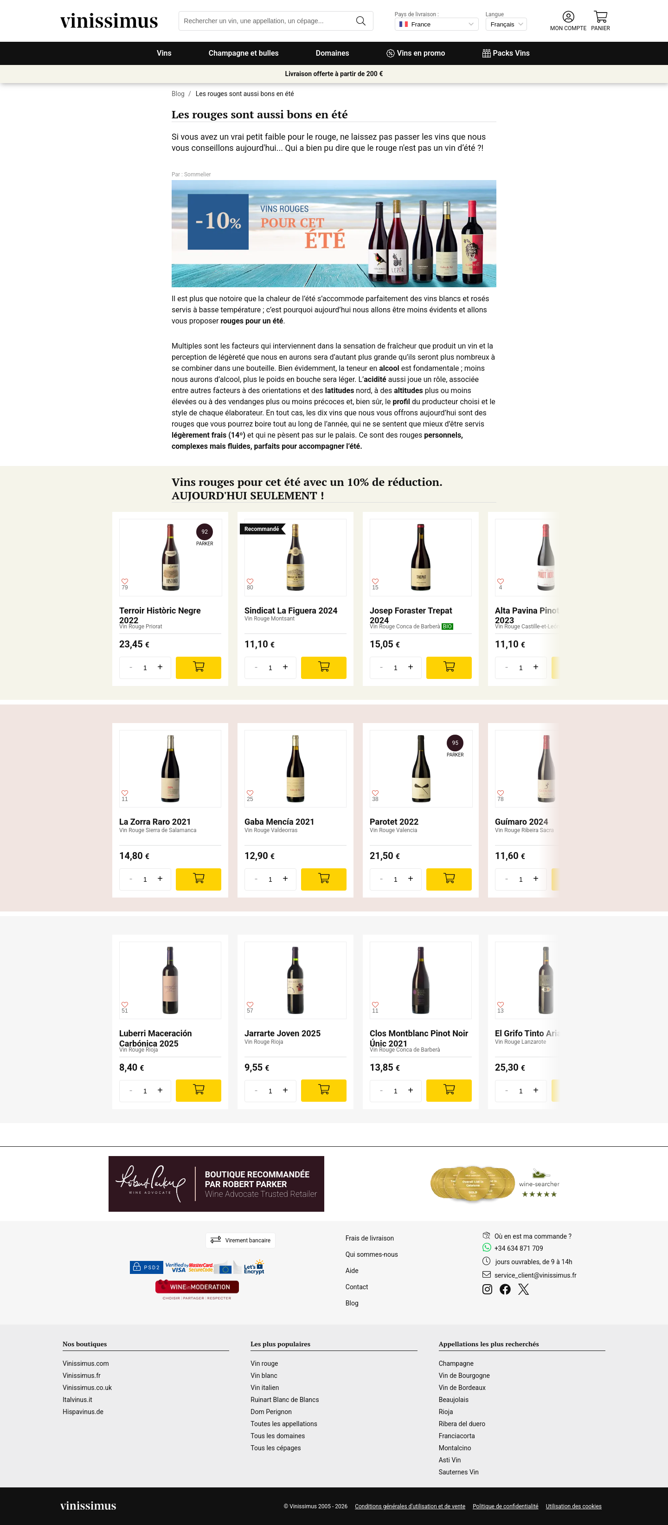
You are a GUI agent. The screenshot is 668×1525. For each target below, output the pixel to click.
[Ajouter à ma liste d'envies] (124, 584)
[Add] (198, 668)
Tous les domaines (277, 1436)
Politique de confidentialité (506, 1506)
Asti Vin (450, 1460)
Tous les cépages (275, 1448)
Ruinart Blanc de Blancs (284, 1399)
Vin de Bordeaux (462, 1387)
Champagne (456, 1363)
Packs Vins (506, 53)
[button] (568, 21)
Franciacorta (457, 1436)
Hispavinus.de (83, 1411)
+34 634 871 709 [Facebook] (519, 1248)
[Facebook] (507, 1290)
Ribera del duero (462, 1424)
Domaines (332, 53)
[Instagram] (489, 1290)
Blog (178, 93)
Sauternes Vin (459, 1472)
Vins (164, 53)
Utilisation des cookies (574, 1506)
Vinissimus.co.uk (87, 1387)
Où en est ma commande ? (533, 1236)
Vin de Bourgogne (464, 1375)
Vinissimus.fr (82, 1375)
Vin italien (264, 1387)
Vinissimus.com (86, 1363)
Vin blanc (263, 1375)
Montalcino (455, 1448)
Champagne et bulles (244, 53)
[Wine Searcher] (494, 1184)
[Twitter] (525, 1290)
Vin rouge (264, 1363)
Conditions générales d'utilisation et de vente (410, 1506)
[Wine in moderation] (197, 1290)
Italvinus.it (77, 1399)
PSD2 (146, 1267)
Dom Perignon (271, 1411)
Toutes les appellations (283, 1424)
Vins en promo (415, 53)
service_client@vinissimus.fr (536, 1275)
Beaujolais (454, 1399)
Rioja (446, 1411)
